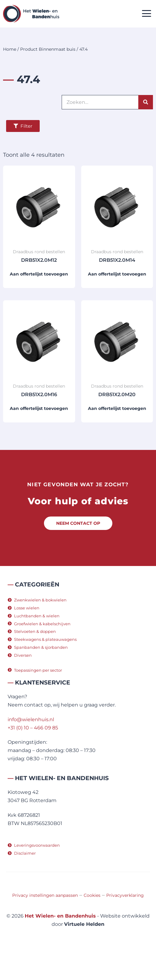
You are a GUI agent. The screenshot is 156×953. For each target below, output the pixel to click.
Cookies (92, 895)
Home (9, 49)
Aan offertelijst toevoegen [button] (39, 274)
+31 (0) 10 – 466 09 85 (33, 728)
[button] (146, 14)
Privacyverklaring (125, 895)
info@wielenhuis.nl (31, 719)
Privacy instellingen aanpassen (45, 895)
